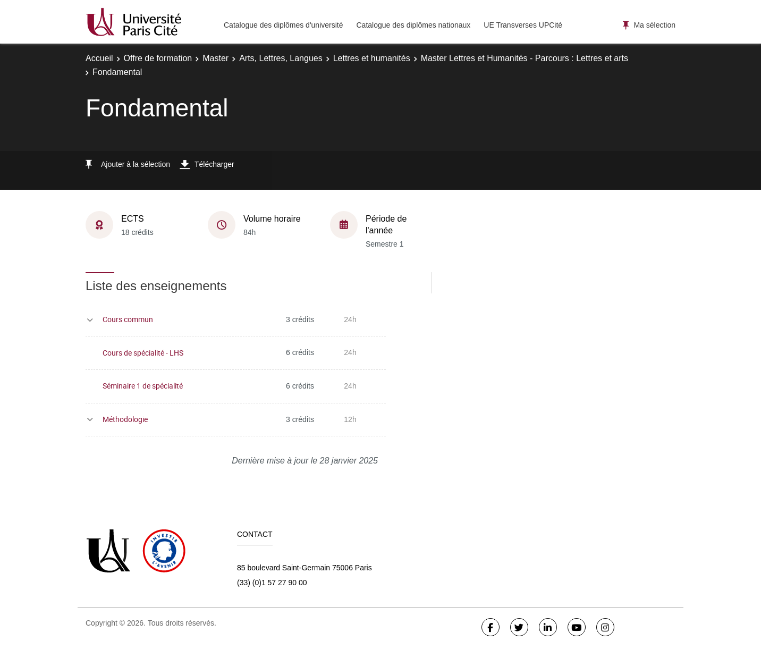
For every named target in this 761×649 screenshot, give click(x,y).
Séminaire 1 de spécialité (143, 386)
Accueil (99, 58)
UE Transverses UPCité (523, 25)
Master (215, 58)
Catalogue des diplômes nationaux (413, 25)
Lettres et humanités (371, 58)
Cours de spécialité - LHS (143, 353)
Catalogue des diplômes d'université (283, 25)
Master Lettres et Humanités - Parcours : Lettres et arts (524, 58)
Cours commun (128, 319)
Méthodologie (125, 419)
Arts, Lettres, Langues (281, 58)
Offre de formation (158, 58)
